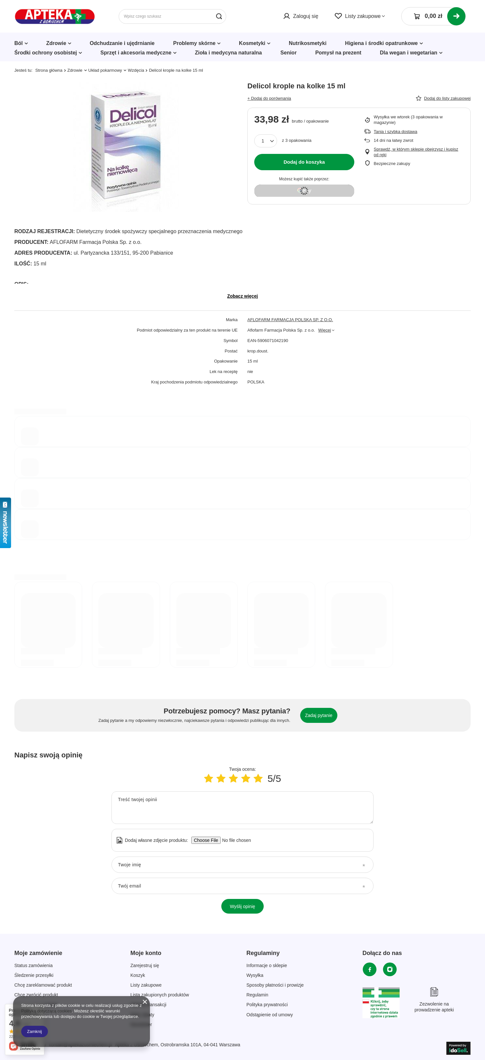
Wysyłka (254, 975)
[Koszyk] (433, 16)
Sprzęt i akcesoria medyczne (135, 52)
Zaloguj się (305, 16)
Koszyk (137, 975)
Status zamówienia (33, 965)
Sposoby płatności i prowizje (275, 985)
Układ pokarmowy (105, 70)
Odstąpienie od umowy (269, 1014)
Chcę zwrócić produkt (36, 994)
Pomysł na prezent (338, 52)
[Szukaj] (219, 16)
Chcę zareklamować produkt (43, 985)
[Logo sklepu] (55, 16)
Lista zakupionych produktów (159, 994)
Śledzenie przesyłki (33, 975)
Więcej (324, 330)
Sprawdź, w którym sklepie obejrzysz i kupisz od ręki (416, 152)
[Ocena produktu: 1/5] (208, 778)
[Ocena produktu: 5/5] (258, 778)
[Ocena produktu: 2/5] (221, 778)
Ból (18, 43)
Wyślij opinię (242, 906)
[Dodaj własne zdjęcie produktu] (234, 840)
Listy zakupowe (363, 16)
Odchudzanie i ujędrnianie (122, 43)
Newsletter (141, 1024)
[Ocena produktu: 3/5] (233, 778)
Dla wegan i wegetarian (408, 52)
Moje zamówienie (38, 953)
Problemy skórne (194, 43)
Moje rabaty (142, 1014)
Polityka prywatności (267, 1004)
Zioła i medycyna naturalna (228, 52)
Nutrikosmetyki (308, 43)
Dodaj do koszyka (304, 162)
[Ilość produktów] (265, 140)
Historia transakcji (148, 1004)
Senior (288, 52)
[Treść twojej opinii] (242, 807)
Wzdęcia (136, 70)
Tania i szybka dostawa (396, 131)
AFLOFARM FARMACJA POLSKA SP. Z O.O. (290, 319)
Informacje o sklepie (266, 965)
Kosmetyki (252, 43)
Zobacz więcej (242, 296)
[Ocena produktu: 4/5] (245, 778)
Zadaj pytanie (318, 715)
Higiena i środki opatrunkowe (381, 43)
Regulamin (257, 994)
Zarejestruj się (144, 965)
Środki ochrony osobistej (45, 52)
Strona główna (48, 70)
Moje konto (145, 953)
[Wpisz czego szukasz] (172, 16)
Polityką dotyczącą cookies (46, 1010)
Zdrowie (56, 43)
